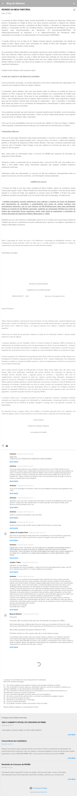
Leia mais (71, 735)
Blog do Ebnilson (15, 3)
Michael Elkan (43, 792)
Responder (14, 462)
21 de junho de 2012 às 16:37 (31, 614)
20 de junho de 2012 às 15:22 (37, 532)
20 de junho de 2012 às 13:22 (25, 522)
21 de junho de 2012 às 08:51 (25, 545)
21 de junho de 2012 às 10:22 (29, 562)
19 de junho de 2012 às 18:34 (25, 454)
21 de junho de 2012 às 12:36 (25, 576)
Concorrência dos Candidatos (14, 741)
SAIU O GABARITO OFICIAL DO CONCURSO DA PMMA (24, 722)
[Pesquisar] (74, 4)
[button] (74, 10)
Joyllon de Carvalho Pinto (19, 532)
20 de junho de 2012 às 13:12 (25, 498)
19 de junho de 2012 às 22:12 (25, 485)
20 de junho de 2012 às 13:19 (25, 512)
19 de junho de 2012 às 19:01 (25, 466)
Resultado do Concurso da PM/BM (16, 764)
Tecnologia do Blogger (38, 788)
